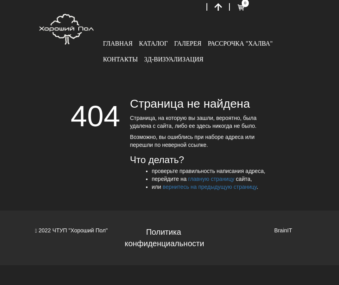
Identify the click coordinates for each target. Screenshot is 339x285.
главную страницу (211, 179)
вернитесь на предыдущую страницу (210, 187)
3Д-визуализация (174, 59)
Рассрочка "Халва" (240, 43)
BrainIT (283, 230)
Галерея (187, 43)
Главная (118, 43)
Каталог (153, 43)
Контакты (120, 59)
